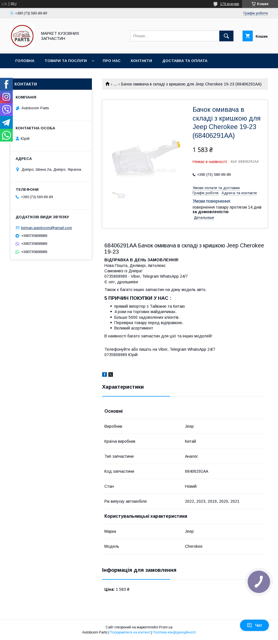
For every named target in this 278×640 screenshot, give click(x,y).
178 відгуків (229, 4)
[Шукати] (226, 36)
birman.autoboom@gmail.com (46, 228)
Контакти (141, 61)
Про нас (112, 61)
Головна (24, 61)
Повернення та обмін (39, 75)
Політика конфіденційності (174, 632)
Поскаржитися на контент (129, 632)
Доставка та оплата (184, 61)
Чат (254, 625)
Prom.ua (165, 627)
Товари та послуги (66, 61)
